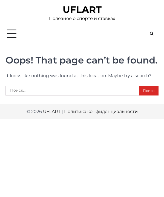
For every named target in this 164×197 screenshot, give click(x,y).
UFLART (82, 9)
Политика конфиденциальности (101, 111)
